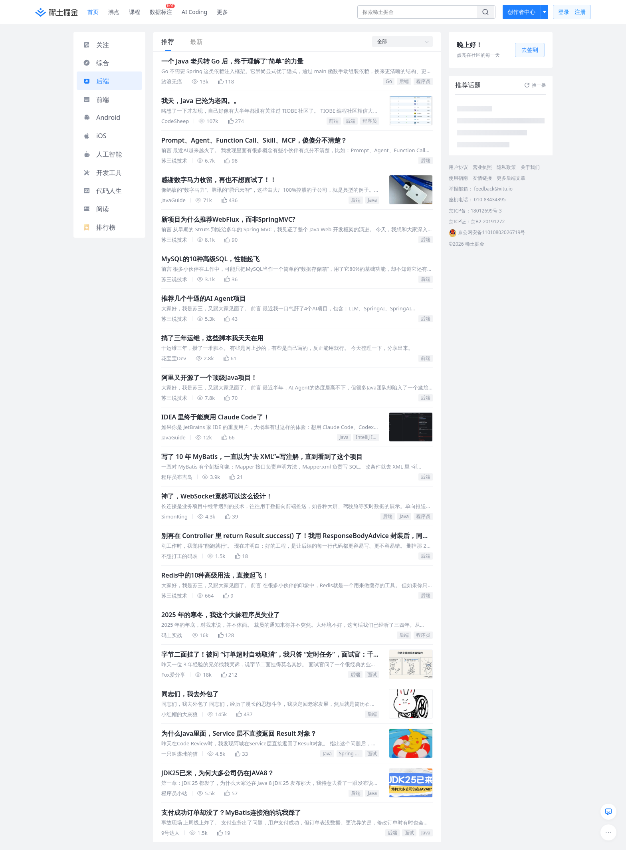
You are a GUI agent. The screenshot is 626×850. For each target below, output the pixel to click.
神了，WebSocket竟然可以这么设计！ (216, 496)
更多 (222, 12)
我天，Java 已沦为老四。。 (200, 100)
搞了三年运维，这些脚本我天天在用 (212, 338)
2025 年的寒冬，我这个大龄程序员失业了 (220, 614)
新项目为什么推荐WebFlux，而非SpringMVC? (228, 219)
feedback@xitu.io (493, 188)
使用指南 (458, 178)
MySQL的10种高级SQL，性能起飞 (210, 258)
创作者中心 (521, 12)
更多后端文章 (511, 178)
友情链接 (482, 178)
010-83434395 (489, 199)
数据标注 (162, 10)
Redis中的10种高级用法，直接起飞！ (214, 575)
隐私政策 (506, 167)
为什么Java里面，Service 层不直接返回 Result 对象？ (239, 733)
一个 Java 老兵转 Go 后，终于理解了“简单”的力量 (232, 61)
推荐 (167, 41)
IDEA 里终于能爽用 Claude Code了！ (215, 417)
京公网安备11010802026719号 (487, 232)
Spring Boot (351, 753)
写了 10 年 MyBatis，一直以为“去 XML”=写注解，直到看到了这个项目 (262, 456)
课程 (134, 12)
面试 (372, 674)
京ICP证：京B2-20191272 (477, 221)
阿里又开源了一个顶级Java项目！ (209, 377)
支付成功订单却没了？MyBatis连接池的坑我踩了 (231, 812)
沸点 (113, 12)
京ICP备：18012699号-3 (475, 210)
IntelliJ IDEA (367, 437)
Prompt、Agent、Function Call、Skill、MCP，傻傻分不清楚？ (254, 140)
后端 (404, 81)
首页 (93, 12)
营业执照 (482, 167)
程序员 (423, 81)
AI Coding (194, 12)
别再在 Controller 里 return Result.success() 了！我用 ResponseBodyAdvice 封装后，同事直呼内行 (295, 535)
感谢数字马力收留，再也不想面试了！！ (218, 179)
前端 (334, 120)
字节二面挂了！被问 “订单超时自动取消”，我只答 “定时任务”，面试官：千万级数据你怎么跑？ (267, 654)
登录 (572, 12)
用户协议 (458, 167)
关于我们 (530, 167)
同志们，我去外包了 (190, 693)
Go (389, 81)
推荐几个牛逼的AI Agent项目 (203, 298)
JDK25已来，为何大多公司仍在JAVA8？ (217, 773)
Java (372, 200)
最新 (196, 41)
